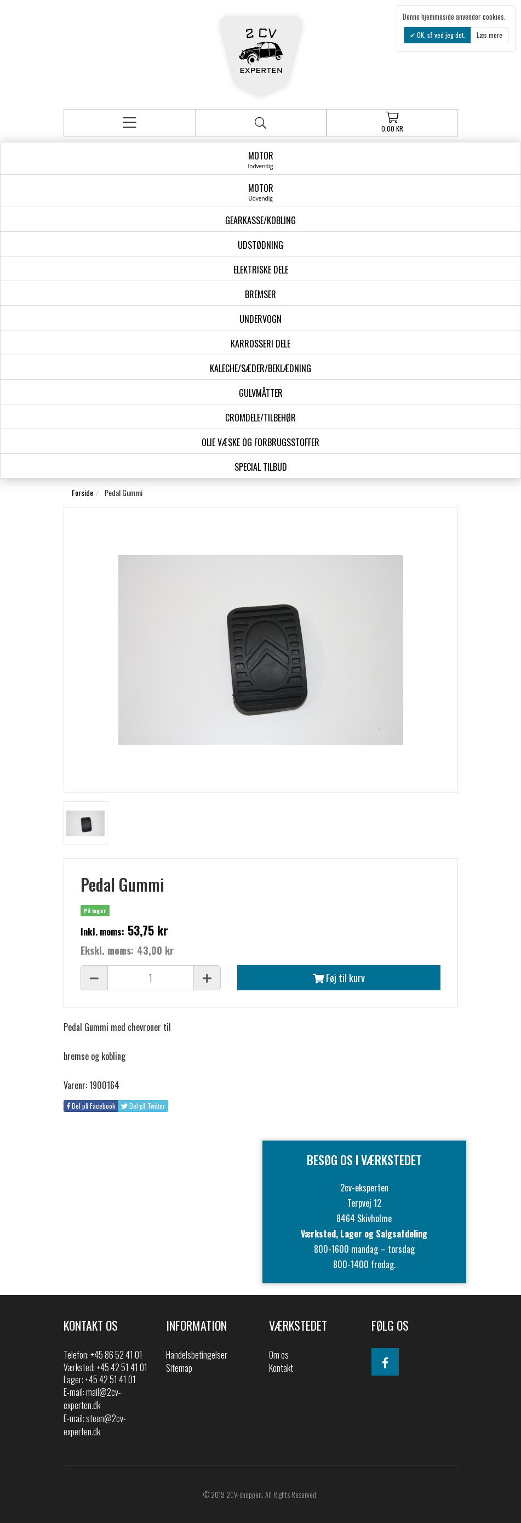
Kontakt (281, 1367)
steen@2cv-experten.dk (95, 1425)
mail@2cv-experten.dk (92, 1398)
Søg (260, 123)
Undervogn (260, 319)
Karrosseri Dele (260, 343)
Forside (82, 492)
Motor (260, 159)
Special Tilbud (260, 467)
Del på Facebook (91, 1105)
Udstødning (260, 245)
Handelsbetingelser (196, 1354)
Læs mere (489, 34)
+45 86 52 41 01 (116, 1354)
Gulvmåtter (261, 393)
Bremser (260, 294)
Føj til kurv (339, 978)
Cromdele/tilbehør (260, 417)
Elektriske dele (260, 269)
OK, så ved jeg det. (440, 34)
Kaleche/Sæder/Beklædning (260, 368)
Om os (279, 1354)
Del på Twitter (143, 1105)
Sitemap (179, 1367)
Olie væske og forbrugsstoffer (260, 442)
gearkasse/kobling (260, 220)
